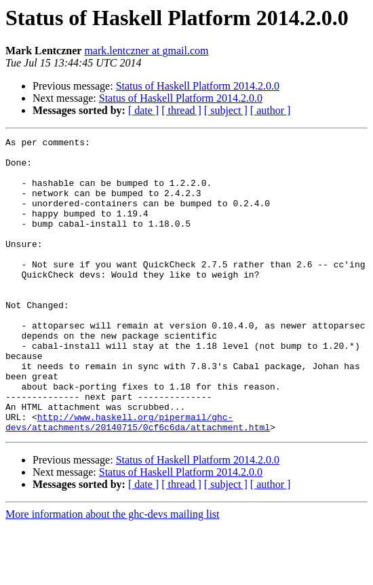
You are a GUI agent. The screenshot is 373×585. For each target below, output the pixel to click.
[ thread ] (181, 110)
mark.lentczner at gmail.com (146, 50)
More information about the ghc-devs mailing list (112, 573)
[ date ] (143, 110)
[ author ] (270, 110)
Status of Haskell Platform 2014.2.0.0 (197, 86)
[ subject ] (226, 110)
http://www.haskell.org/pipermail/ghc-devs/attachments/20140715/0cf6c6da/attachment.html (137, 480)
